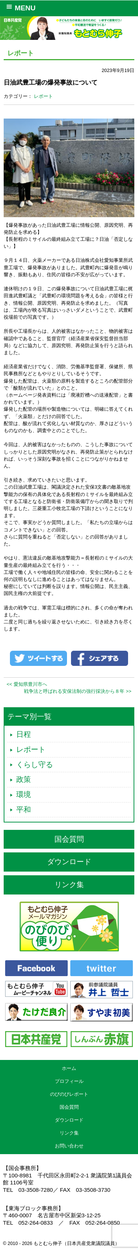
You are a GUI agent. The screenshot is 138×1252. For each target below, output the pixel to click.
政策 (23, 779)
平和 (23, 809)
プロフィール (69, 1081)
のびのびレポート (69, 1094)
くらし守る (34, 764)
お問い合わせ (69, 1146)
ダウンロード (69, 862)
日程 (23, 734)
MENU (20, 7)
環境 (23, 794)
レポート (43, 96)
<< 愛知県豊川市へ (27, 684)
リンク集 (69, 884)
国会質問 (69, 839)
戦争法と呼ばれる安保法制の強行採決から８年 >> (77, 691)
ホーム (69, 1068)
